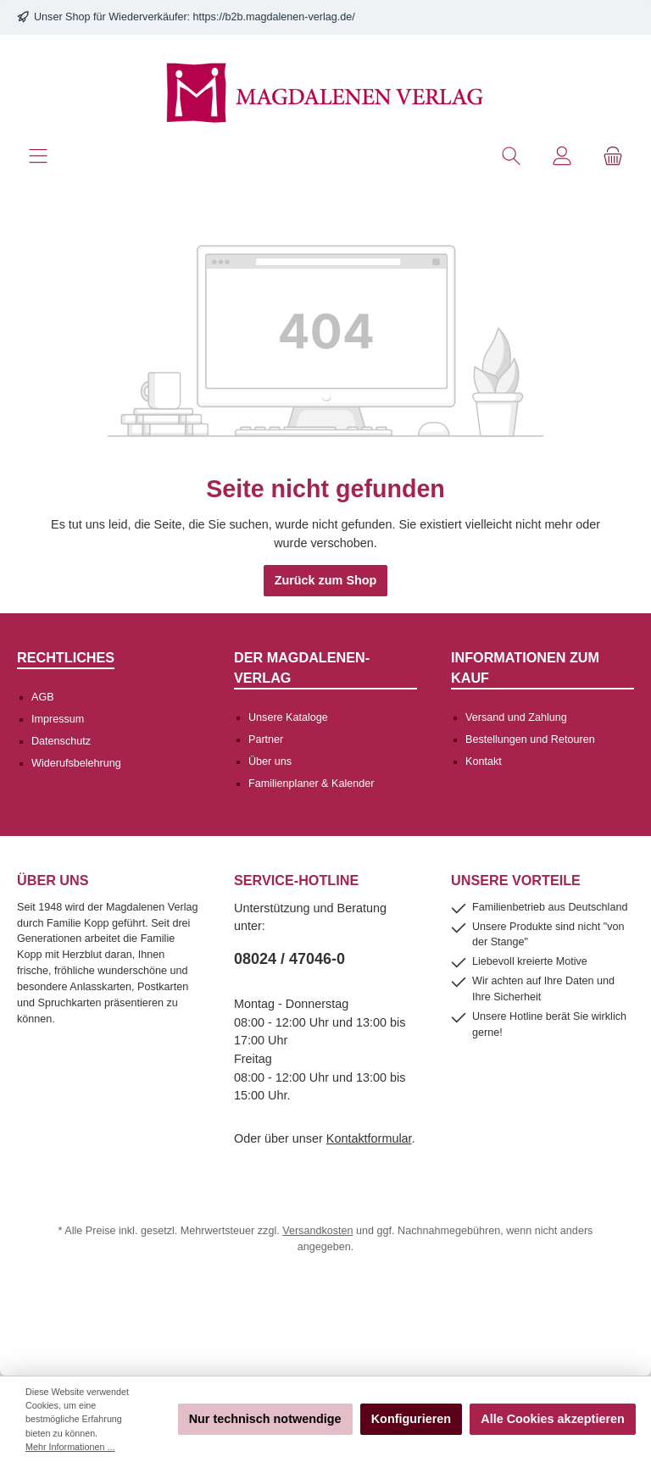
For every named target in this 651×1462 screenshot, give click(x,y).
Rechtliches (65, 657)
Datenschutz (61, 741)
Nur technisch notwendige (265, 1419)
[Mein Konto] (562, 156)
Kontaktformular (369, 1138)
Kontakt (483, 761)
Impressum (57, 719)
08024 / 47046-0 (289, 958)
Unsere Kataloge (288, 717)
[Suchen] (511, 156)
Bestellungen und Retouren (530, 739)
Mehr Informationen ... (69, 1447)
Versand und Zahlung (516, 717)
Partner (265, 739)
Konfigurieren (411, 1419)
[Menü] (38, 156)
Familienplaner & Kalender (311, 783)
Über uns (270, 761)
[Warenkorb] (613, 156)
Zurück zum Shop (326, 580)
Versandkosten (317, 1231)
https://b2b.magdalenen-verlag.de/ (274, 17)
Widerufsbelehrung (76, 763)
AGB (42, 697)
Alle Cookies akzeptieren (553, 1419)
